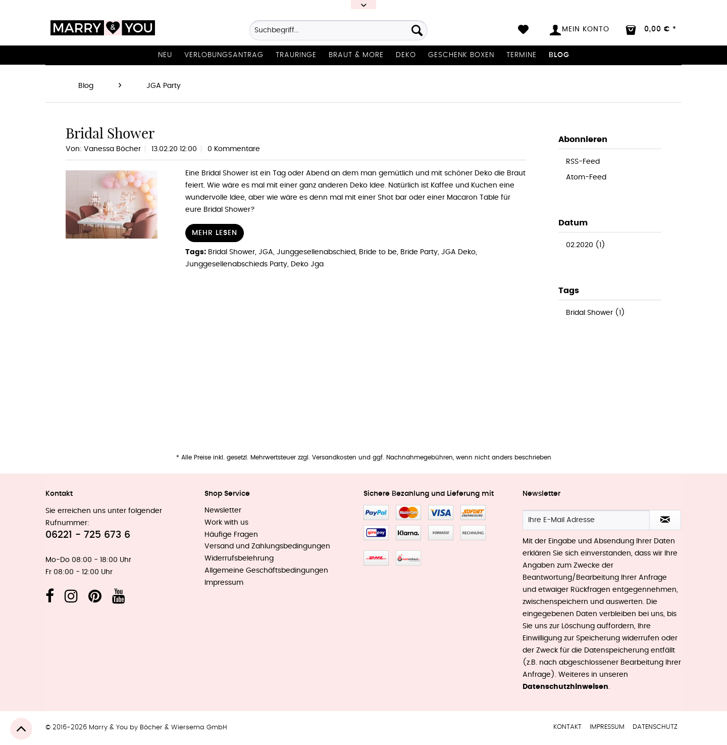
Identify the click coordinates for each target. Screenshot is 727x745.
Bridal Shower (110, 133)
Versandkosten (334, 457)
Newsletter (222, 510)
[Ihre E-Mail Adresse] (586, 520)
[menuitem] (338, 34)
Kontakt (567, 727)
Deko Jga (307, 264)
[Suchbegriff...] (338, 30)
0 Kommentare (233, 149)
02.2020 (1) (585, 245)
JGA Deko (458, 252)
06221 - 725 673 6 (87, 535)
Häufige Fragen (231, 534)
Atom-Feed (586, 177)
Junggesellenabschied (316, 252)
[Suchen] (417, 30)
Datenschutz (655, 727)
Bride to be (378, 252)
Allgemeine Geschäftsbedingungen (266, 570)
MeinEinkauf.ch (408, 558)
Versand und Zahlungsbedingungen (267, 546)
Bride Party (419, 252)
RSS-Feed (583, 161)
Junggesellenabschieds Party (236, 264)
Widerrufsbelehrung (239, 558)
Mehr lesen (214, 233)
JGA (265, 252)
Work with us (226, 522)
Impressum (223, 582)
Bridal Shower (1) (595, 312)
